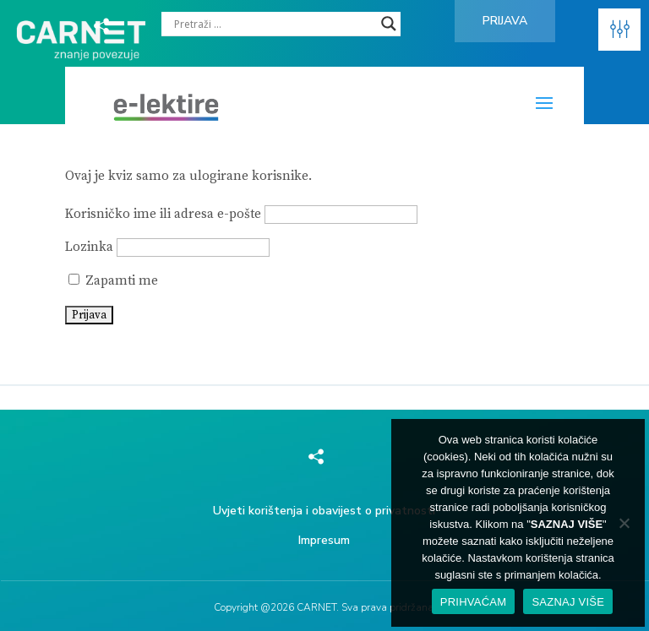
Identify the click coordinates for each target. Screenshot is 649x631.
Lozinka (89, 247)
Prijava (505, 21)
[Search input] (273, 23)
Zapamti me (113, 281)
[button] (619, 29)
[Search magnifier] (389, 23)
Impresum (324, 540)
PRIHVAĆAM (473, 602)
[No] (623, 522)
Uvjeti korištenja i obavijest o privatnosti (324, 511)
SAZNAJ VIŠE (568, 602)
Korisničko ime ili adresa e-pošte (163, 214)
